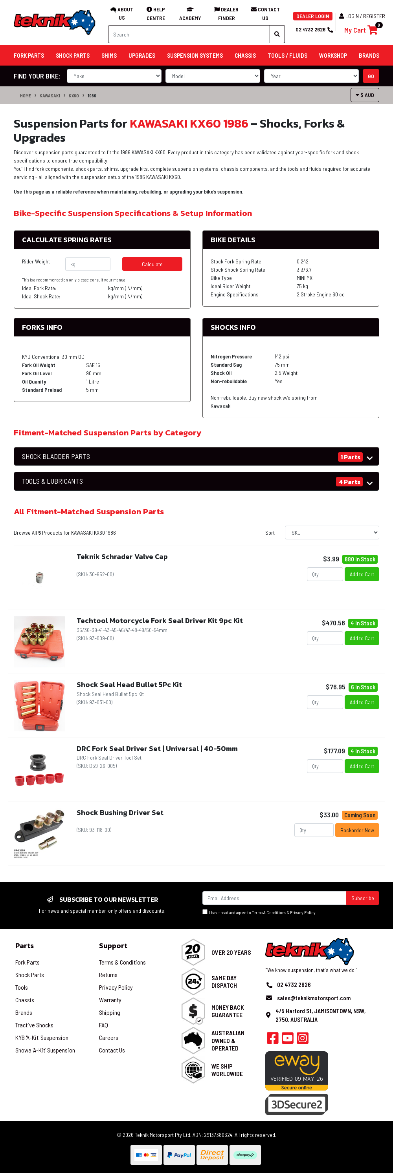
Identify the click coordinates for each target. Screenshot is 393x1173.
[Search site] (277, 34)
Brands (23, 1012)
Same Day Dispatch (224, 981)
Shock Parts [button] (73, 55)
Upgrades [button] (142, 55)
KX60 (74, 95)
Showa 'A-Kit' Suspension (45, 1050)
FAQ (103, 1025)
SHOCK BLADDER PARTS (56, 456)
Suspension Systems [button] (195, 55)
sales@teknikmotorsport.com (314, 997)
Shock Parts (29, 974)
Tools (21, 987)
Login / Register (362, 16)
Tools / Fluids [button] (287, 55)
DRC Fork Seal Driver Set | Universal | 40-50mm (157, 748)
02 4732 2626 (314, 29)
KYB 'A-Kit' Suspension (41, 1037)
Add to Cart (362, 574)
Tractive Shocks (34, 1025)
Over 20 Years (231, 952)
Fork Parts (27, 962)
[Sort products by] (332, 532)
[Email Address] (274, 898)
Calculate (152, 264)
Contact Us (112, 1050)
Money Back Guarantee (227, 1010)
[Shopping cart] (361, 30)
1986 (92, 95)
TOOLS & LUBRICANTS (52, 481)
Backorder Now (357, 830)
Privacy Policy (303, 912)
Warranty (110, 999)
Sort (270, 532)
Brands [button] (369, 55)
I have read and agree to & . (259, 912)
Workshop (333, 55)
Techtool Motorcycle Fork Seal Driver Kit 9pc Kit (160, 620)
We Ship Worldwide (227, 1069)
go (371, 76)
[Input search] (189, 34)
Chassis (24, 999)
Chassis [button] (245, 55)
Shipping (109, 1012)
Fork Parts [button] (29, 55)
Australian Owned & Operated (227, 1040)
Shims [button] (109, 55)
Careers (108, 1037)
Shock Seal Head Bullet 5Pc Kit (129, 684)
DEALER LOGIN (312, 16)
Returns (108, 974)
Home (25, 95)
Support (113, 945)
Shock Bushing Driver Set (120, 812)
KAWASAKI (50, 95)
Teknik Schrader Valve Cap (122, 556)
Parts (24, 945)
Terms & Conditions (269, 912)
